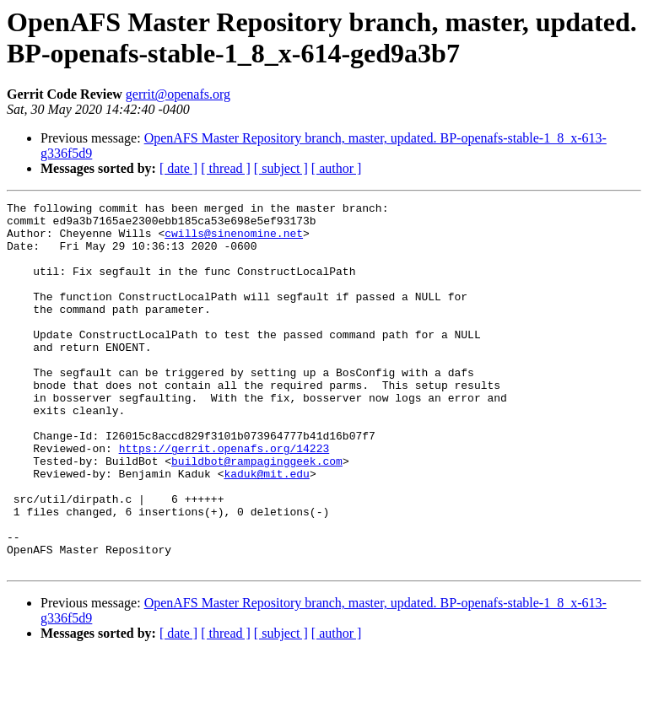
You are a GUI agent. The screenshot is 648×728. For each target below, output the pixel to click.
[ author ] (336, 168)
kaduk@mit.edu (266, 529)
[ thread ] (226, 168)
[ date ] (178, 168)
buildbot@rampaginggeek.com (257, 513)
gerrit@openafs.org (178, 94)
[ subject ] (281, 168)
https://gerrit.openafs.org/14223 (224, 498)
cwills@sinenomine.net (234, 240)
